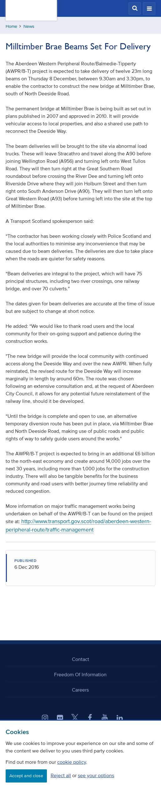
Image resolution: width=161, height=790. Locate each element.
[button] (134, 8)
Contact (80, 659)
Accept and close (26, 775)
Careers (80, 689)
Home (11, 26)
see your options (96, 775)
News (28, 26)
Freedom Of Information (80, 674)
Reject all (61, 775)
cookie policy (71, 762)
